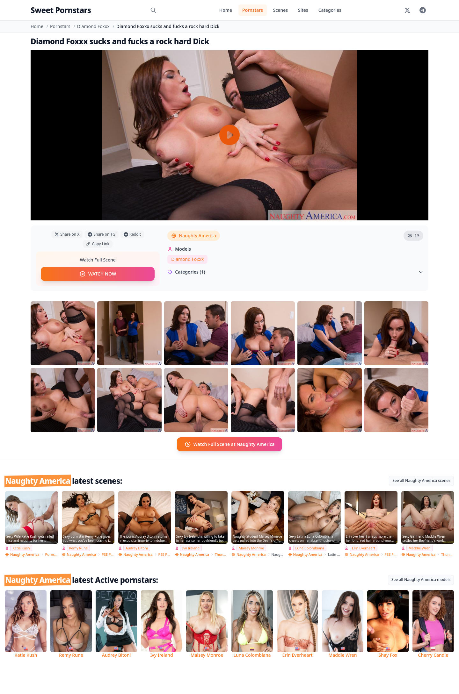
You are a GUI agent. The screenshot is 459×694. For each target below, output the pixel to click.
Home (225, 10)
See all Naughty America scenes (421, 480)
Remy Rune (78, 548)
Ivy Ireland (191, 548)
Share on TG (101, 234)
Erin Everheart (363, 548)
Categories (329, 10)
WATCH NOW (97, 274)
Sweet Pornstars (61, 10)
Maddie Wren (420, 548)
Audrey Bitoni (137, 548)
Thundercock (221, 554)
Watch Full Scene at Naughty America (230, 444)
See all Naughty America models (420, 579)
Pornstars (252, 10)
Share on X (67, 234)
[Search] (153, 10)
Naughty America (193, 236)
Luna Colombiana (309, 548)
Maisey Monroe (251, 548)
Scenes (280, 10)
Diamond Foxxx (93, 26)
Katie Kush (21, 548)
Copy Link (97, 244)
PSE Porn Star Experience (108, 554)
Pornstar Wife (51, 554)
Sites (303, 10)
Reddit (132, 234)
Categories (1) (295, 272)
